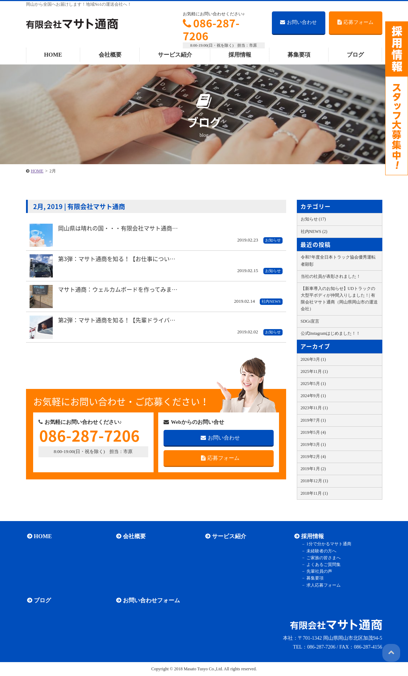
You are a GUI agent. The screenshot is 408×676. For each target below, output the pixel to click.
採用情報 (239, 55)
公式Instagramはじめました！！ (331, 333)
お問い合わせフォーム (150, 600)
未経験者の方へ (319, 550)
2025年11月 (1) (314, 371)
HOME (53, 55)
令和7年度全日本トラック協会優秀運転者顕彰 (338, 260)
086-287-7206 (211, 29)
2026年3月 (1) (313, 359)
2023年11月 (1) (314, 407)
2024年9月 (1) (313, 395)
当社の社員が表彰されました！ (331, 276)
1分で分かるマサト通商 (326, 544)
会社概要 (110, 55)
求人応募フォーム (321, 585)
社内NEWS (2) (314, 231)
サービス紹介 (175, 55)
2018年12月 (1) (314, 480)
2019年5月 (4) (313, 432)
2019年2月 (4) (313, 456)
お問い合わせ (298, 22)
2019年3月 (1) (313, 444)
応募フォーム (355, 22)
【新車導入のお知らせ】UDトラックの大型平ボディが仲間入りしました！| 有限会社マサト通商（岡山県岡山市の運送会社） (339, 299)
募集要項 (299, 55)
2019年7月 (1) (313, 420)
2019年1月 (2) (313, 468)
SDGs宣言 (310, 321)
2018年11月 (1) (314, 493)
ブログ (355, 55)
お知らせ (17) (313, 219)
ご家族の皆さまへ (321, 557)
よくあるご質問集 (321, 564)
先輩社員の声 (317, 571)
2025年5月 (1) (313, 383)
